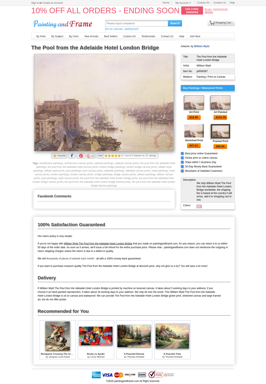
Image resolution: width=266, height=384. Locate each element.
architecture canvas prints (78, 163)
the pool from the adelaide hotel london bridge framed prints (98, 181)
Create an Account (52, 2)
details (209, 12)
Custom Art (203, 2)
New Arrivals (91, 36)
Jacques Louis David (59, 357)
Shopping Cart (223, 22)
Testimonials (148, 36)
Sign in (35, 2)
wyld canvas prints (68, 178)
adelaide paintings (114, 170)
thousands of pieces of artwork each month (70, 258)
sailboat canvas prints (127, 163)
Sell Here (195, 36)
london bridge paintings (112, 167)
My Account (183, 2)
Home (166, 2)
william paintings (146, 174)
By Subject (57, 36)
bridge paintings (103, 174)
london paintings (60, 174)
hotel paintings (160, 170)
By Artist (41, 36)
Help (232, 2)
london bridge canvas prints (142, 167)
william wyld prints (54, 170)
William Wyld (201, 46)
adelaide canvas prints (138, 170)
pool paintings (73, 170)
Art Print (194, 112)
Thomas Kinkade (135, 357)
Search (175, 23)
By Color (74, 36)
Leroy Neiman (97, 357)
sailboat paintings (103, 163)
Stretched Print (194, 140)
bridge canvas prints (125, 174)
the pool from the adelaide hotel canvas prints (73, 167)
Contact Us (219, 2)
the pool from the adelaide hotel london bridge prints (109, 178)
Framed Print (220, 141)
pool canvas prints (93, 170)
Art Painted (220, 112)
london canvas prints (81, 174)
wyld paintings (49, 178)
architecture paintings (51, 163)
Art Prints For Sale (63, 23)
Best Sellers (110, 36)
